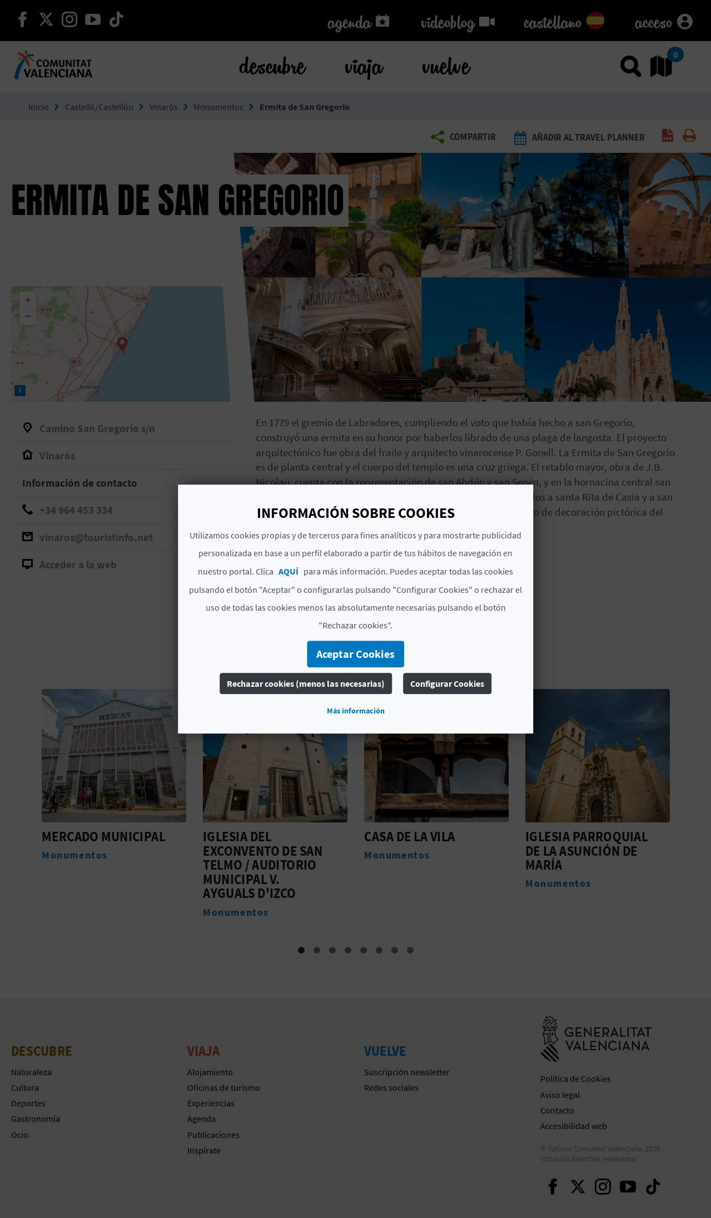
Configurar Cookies (447, 683)
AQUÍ (289, 571)
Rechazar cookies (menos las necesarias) (306, 683)
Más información (356, 711)
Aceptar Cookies (355, 654)
